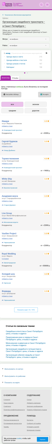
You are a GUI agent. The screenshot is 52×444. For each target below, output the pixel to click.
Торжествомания (10, 158)
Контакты (30, 420)
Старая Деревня (10, 205)
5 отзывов (5, 259)
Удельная (7, 283)
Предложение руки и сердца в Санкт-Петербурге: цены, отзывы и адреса (22, 338)
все (12, 104)
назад (24, 53)
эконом (35, 104)
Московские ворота (11, 222)
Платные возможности (11, 420)
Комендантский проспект (13, 130)
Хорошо (42, 439)
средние (12, 111)
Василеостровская (10, 188)
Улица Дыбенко (9, 150)
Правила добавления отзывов (37, 410)
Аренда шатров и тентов (16, 64)
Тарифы (6, 427)
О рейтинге (7, 406)
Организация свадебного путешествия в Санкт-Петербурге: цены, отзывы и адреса (24, 350)
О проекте (7, 400)
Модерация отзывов (33, 430)
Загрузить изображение (35, 406)
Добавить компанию (34, 403)
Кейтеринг (10, 67)
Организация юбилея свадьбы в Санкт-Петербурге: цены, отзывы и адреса (23, 356)
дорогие (35, 111)
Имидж (5, 121)
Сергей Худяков (9, 141)
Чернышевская (9, 242)
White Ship (7, 179)
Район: (5, 45)
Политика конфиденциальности (14, 410)
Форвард (6, 291)
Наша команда (8, 403)
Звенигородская (10, 263)
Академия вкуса (10, 196)
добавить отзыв (7, 126)
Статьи (29, 400)
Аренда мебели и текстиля (17, 60)
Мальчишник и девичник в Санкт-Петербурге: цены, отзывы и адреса (26, 344)
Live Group (7, 213)
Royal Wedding (9, 253)
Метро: (5, 39)
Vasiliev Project (9, 233)
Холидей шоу (8, 274)
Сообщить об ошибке (34, 423)
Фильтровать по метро (12, 369)
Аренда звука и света (15, 57)
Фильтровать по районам (13, 376)
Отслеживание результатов (13, 423)
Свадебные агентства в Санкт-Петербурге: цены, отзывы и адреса (24, 332)
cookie (19, 438)
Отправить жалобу (33, 427)
